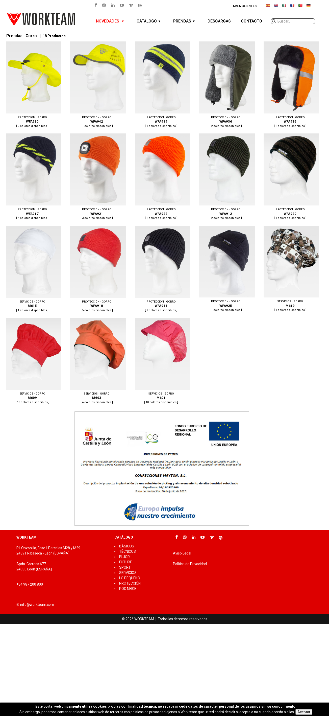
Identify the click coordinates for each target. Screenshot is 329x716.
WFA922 (161, 177)
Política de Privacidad (190, 564)
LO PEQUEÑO (129, 578)
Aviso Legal (182, 553)
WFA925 (225, 269)
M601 (161, 361)
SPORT (125, 567)
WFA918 (96, 269)
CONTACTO (251, 21)
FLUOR (124, 557)
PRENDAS (182, 21)
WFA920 (290, 177)
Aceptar (303, 712)
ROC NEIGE (127, 589)
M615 (32, 269)
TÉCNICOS (127, 551)
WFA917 (32, 177)
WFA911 (161, 269)
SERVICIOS (128, 573)
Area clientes (245, 6)
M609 (32, 361)
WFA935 (290, 85)
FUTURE (125, 562)
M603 (96, 361)
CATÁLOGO (147, 21)
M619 (290, 269)
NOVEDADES (108, 21)
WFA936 (225, 85)
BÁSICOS (126, 546)
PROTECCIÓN (130, 583)
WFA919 (161, 85)
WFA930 (32, 85)
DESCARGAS (219, 21)
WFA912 (225, 177)
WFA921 (96, 177)
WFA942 (96, 85)
